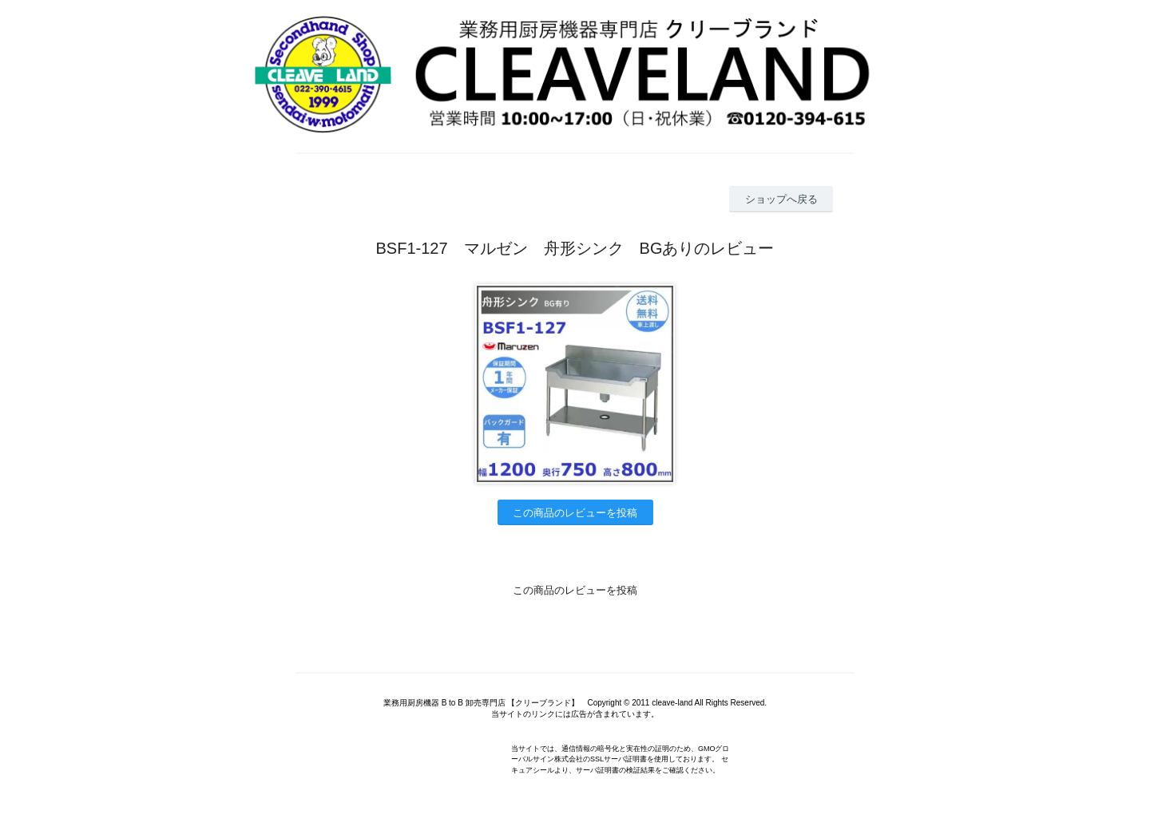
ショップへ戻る (781, 199)
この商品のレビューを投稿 (575, 513)
